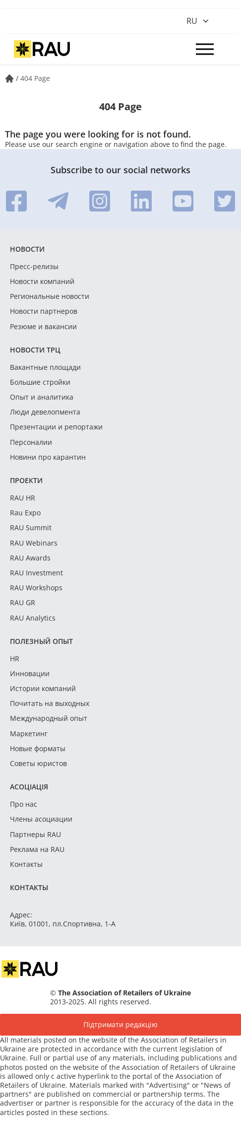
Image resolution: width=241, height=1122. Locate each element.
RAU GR (22, 602)
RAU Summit (31, 527)
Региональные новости (49, 296)
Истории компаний (43, 688)
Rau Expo (25, 512)
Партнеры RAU (35, 834)
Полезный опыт (41, 641)
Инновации (30, 673)
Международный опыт (48, 718)
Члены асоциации (41, 819)
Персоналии (31, 442)
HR (14, 658)
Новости (27, 249)
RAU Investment (36, 572)
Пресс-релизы (34, 266)
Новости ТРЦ (35, 349)
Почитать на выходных (49, 703)
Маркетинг (29, 733)
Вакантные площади (45, 367)
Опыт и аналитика (41, 397)
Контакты (26, 864)
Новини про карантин (48, 457)
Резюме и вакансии (43, 326)
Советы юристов (38, 763)
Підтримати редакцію (120, 1024)
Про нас (23, 804)
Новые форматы (37, 748)
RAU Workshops (36, 587)
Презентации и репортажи (56, 426)
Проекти (26, 480)
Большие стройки (40, 382)
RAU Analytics (33, 618)
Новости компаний (42, 281)
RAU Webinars (34, 543)
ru (191, 20)
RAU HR (22, 497)
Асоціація (29, 786)
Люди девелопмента (45, 412)
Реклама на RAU (37, 849)
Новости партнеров (43, 311)
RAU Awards (30, 558)
